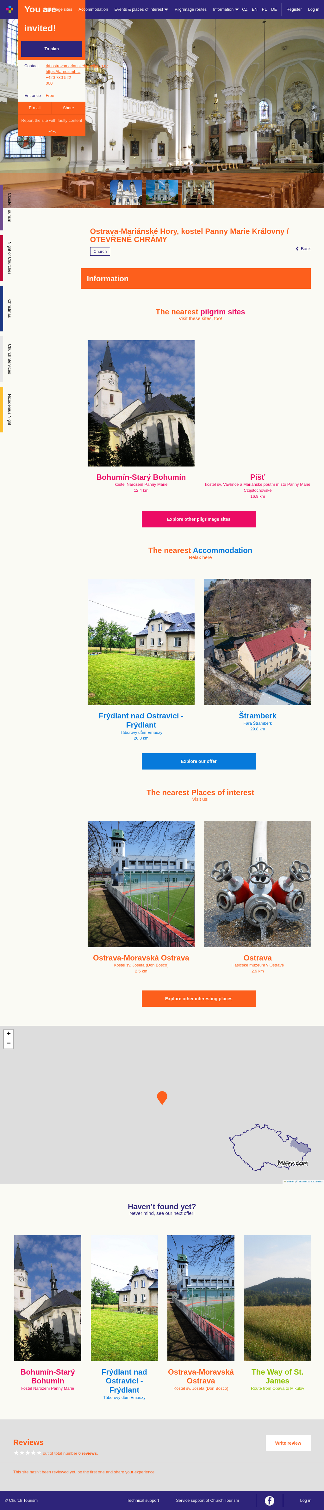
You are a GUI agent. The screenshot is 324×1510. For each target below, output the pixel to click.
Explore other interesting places (199, 998)
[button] (162, 1098)
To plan (52, 48)
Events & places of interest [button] (142, 9)
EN (255, 9)
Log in (313, 9)
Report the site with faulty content (51, 120)
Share (68, 107)
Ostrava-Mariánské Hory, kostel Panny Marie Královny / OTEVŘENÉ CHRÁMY (189, 235)
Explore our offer (199, 761)
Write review (288, 1443)
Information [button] (226, 9)
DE (274, 9)
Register (294, 9)
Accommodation (93, 9)
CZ (244, 9)
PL (264, 9)
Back (303, 248)
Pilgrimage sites (57, 9)
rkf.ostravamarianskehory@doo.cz (77, 65)
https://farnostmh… (63, 71)
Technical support (143, 1500)
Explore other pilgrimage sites (199, 519)
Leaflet (289, 1181)
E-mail (34, 107)
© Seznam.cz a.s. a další (309, 1181)
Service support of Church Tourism (207, 1500)
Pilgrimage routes (191, 9)
